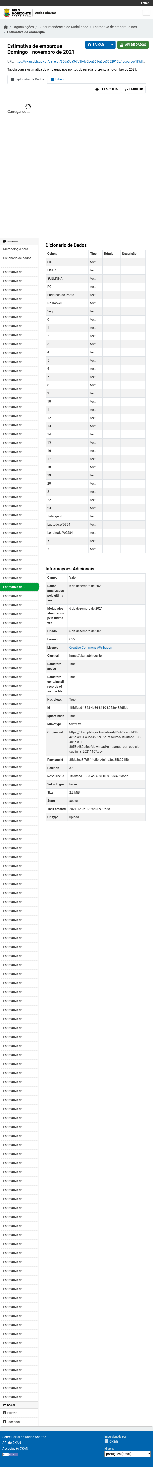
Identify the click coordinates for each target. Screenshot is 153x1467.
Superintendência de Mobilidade (63, 27)
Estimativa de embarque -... (28, 32)
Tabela (57, 79)
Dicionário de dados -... (17, 260)
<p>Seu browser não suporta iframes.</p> (76, 166)
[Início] (6, 27)
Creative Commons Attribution (90, 647)
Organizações (23, 27)
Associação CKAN (15, 1448)
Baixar (96, 45)
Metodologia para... (17, 249)
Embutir (133, 89)
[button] (111, 45)
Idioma (108, 1448)
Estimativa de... (14, 272)
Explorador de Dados (27, 79)
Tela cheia (106, 89)
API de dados (133, 45)
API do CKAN (11, 1443)
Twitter (10, 1413)
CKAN (111, 1441)
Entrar (145, 3)
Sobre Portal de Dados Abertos (24, 1437)
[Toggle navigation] (146, 13)
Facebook (12, 1422)
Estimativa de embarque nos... (116, 27)
